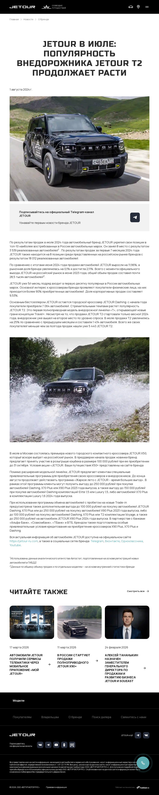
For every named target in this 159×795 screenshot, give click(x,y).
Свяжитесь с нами (133, 717)
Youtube (15, 545)
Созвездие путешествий (54, 6)
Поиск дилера (101, 717)
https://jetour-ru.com (24, 541)
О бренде (75, 717)
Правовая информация (56, 787)
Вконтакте (112, 541)
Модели (18, 700)
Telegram (97, 541)
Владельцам (50, 717)
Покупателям (22, 717)
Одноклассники (132, 541)
